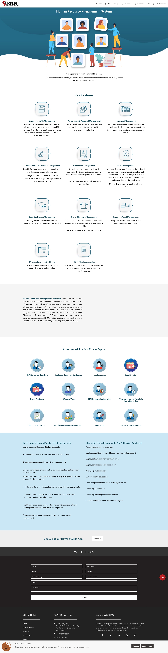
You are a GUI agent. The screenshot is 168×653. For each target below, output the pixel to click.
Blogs (25, 639)
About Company (28, 627)
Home (25, 624)
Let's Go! (97, 539)
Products (26, 631)
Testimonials (27, 635)
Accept (136, 646)
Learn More (147, 646)
